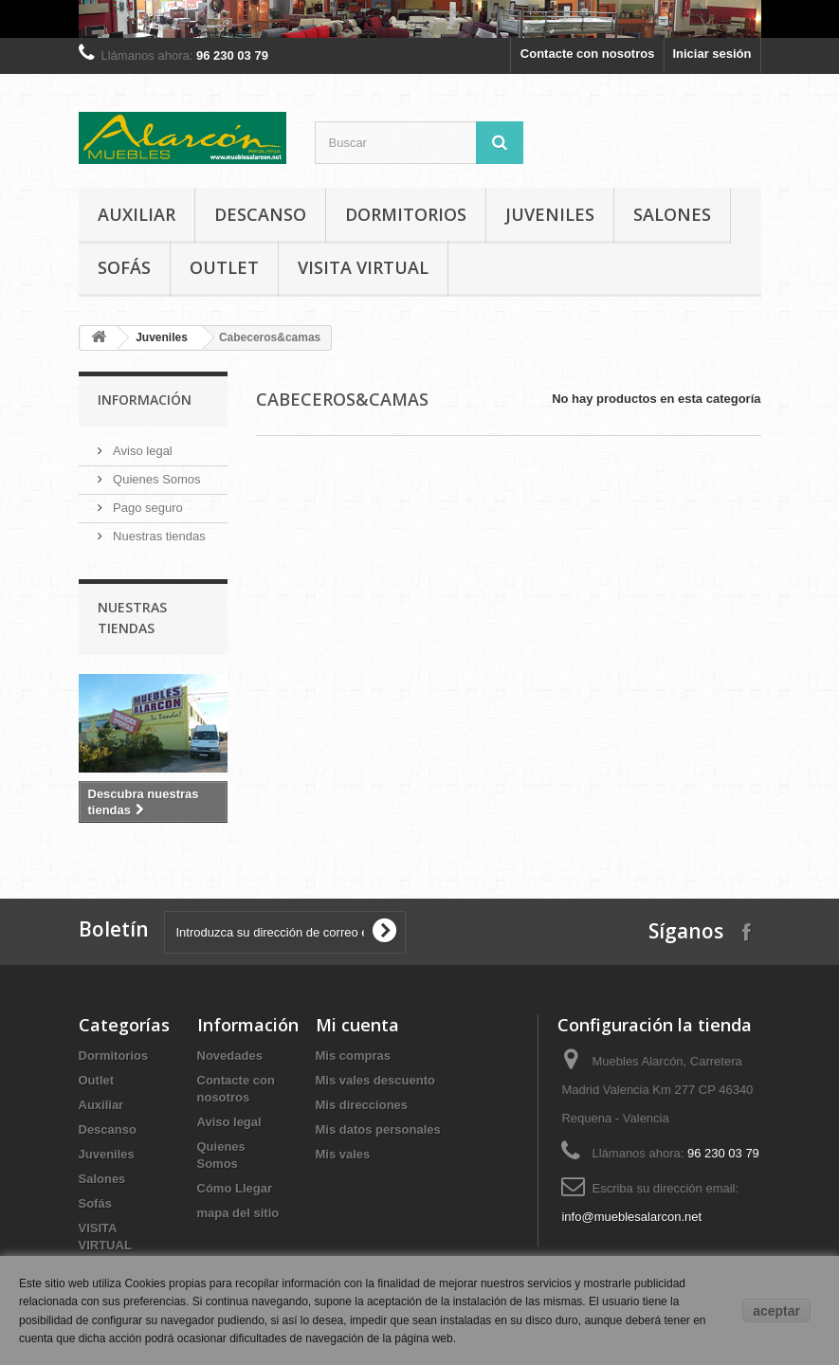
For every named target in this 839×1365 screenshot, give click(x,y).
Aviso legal (141, 451)
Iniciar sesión (711, 53)
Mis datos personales (378, 1129)
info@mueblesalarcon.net (631, 1217)
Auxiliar (136, 214)
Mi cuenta (357, 1024)
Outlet (224, 267)
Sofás (124, 267)
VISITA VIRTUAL (363, 267)
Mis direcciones (362, 1105)
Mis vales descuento (375, 1080)
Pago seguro (146, 507)
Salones (672, 214)
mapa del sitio (238, 1213)
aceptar (776, 1311)
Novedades (230, 1055)
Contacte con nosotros (587, 53)
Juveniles (549, 214)
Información (145, 400)
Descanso (260, 214)
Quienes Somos (155, 479)
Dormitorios (405, 214)
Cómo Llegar (234, 1188)
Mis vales (343, 1154)
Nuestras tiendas (158, 536)
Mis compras (353, 1055)
